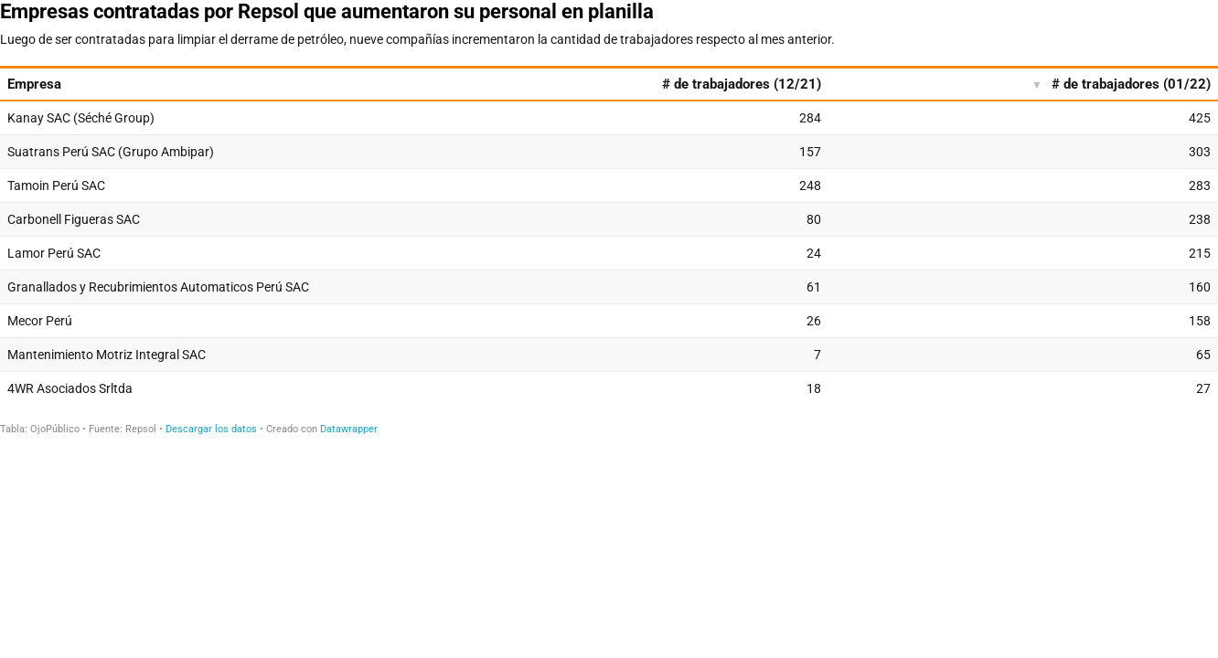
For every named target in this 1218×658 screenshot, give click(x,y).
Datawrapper (349, 429)
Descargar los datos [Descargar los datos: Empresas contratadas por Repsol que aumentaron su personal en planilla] (211, 429)
